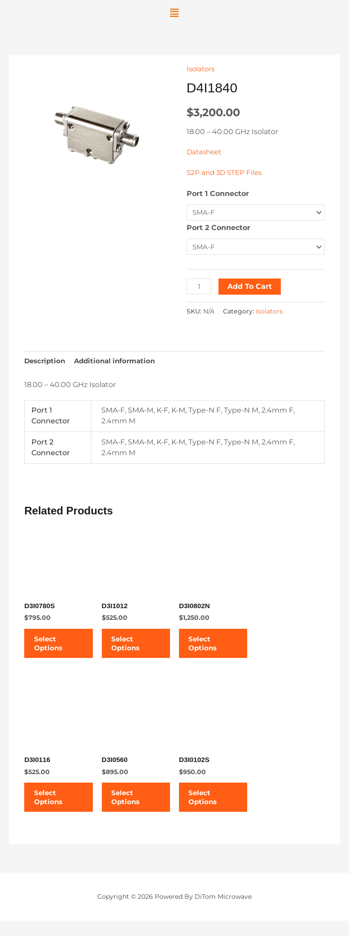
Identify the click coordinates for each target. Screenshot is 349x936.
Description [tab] (46, 361)
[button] (174, 13)
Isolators (202, 69)
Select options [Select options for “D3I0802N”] (208, 648)
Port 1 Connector (218, 193)
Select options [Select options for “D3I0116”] (54, 809)
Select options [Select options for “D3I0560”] (131, 809)
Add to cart (251, 287)
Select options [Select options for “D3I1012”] (131, 648)
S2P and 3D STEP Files (226, 172)
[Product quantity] (200, 287)
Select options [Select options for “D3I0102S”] (208, 809)
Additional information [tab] (119, 361)
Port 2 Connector (218, 228)
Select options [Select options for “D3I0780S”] (54, 648)
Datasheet (205, 152)
